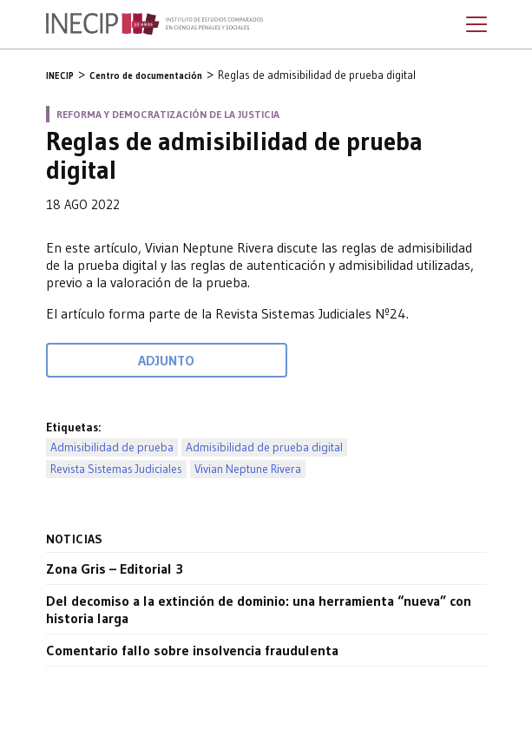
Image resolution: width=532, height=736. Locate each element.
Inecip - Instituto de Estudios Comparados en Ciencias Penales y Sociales (154, 24)
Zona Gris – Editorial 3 (114, 568)
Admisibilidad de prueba (112, 447)
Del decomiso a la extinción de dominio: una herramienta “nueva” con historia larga (258, 609)
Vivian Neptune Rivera (247, 469)
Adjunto (166, 360)
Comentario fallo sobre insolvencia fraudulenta (192, 650)
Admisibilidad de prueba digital (264, 447)
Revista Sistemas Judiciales (116, 469)
